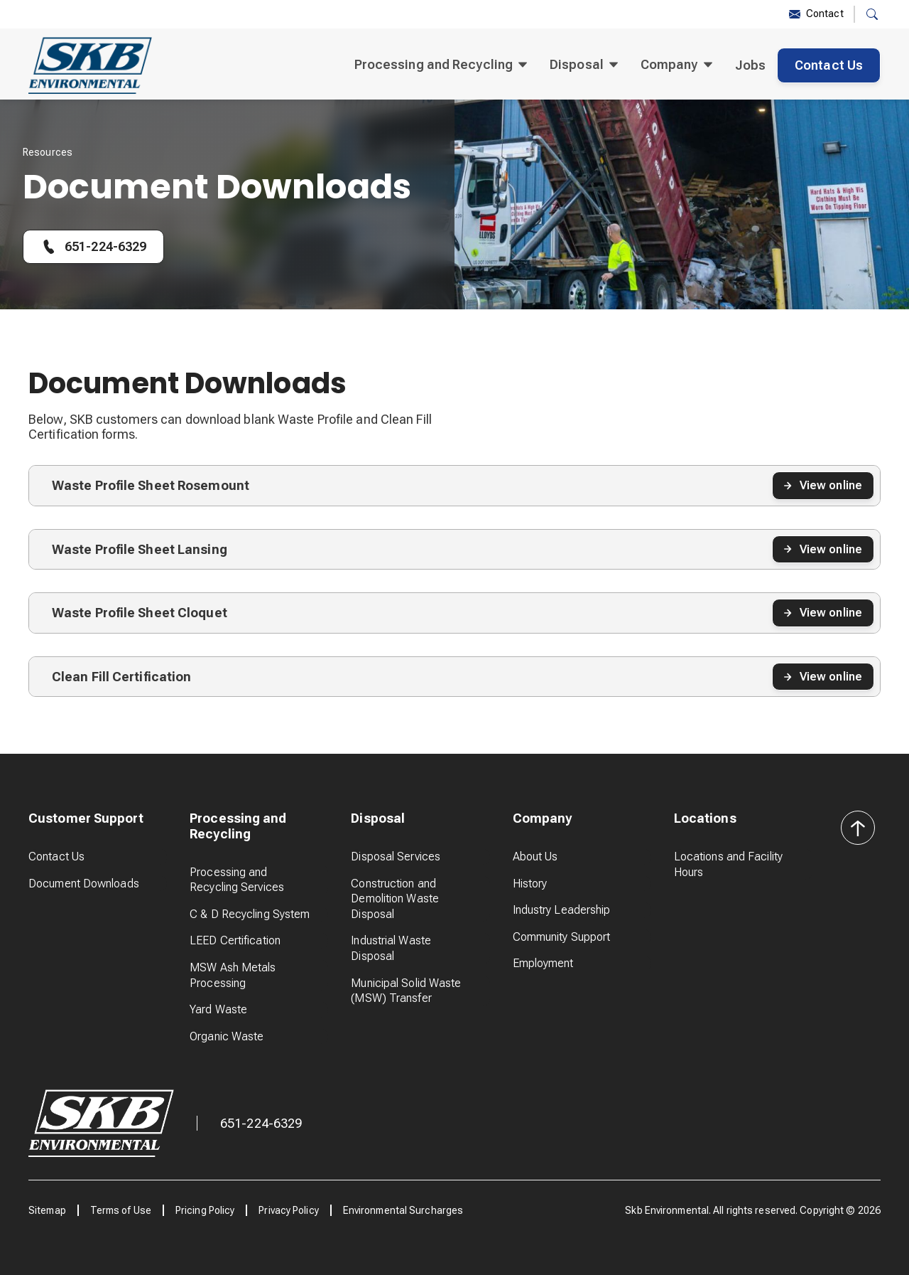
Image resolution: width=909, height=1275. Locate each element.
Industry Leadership (562, 910)
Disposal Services (395, 856)
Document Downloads (83, 883)
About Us (535, 856)
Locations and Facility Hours (728, 864)
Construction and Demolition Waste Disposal (395, 899)
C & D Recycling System (250, 914)
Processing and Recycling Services (237, 880)
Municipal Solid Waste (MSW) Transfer (406, 990)
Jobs (750, 65)
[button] (872, 14)
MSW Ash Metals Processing (233, 975)
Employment (543, 963)
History (530, 883)
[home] (90, 65)
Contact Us (829, 65)
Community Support (562, 937)
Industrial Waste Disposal (391, 948)
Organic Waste (226, 1036)
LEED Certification (235, 940)
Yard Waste (218, 1009)
